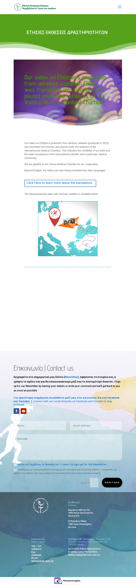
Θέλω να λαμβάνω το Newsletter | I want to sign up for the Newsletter (60, 464)
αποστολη (112, 482)
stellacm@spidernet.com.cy (84, 554)
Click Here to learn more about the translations (59, 183)
